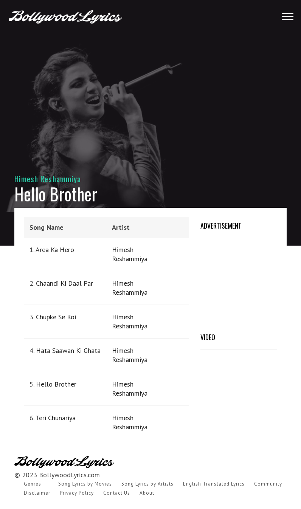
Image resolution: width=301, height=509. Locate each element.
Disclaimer (37, 493)
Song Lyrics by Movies (85, 484)
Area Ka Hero (55, 249)
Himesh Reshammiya (47, 178)
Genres (32, 484)
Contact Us (116, 493)
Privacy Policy (77, 493)
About (147, 493)
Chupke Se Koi (56, 317)
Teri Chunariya (56, 417)
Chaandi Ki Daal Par (64, 283)
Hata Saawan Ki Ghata (68, 350)
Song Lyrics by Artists (147, 484)
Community (268, 484)
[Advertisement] (150, 94)
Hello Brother (56, 384)
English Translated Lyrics (214, 484)
